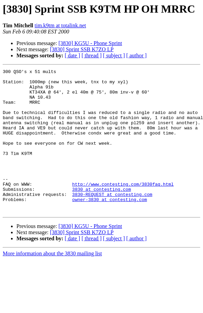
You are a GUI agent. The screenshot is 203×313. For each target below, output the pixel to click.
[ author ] (136, 55)
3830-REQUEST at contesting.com (112, 220)
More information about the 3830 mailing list (52, 282)
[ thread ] (91, 55)
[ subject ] (114, 55)
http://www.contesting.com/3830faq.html (123, 207)
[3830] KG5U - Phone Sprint (90, 43)
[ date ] (72, 55)
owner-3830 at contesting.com (109, 226)
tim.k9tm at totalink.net (60, 25)
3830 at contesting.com (101, 214)
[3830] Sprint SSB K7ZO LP (82, 49)
